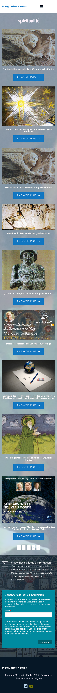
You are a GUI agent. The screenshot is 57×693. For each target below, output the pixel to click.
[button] (41, 6)
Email (7, 611)
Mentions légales (33, 678)
